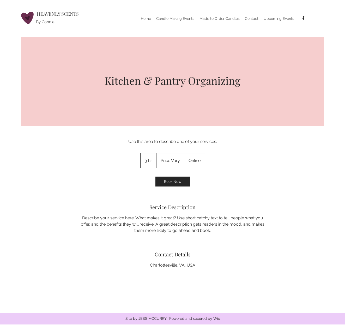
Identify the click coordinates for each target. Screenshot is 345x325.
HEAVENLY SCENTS (58, 14)
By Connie (45, 22)
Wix (216, 318)
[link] (172, 181)
